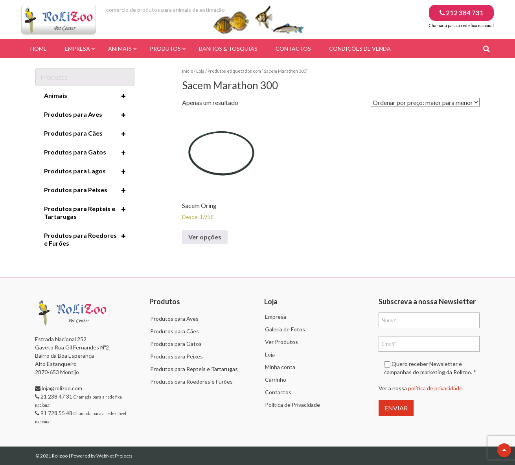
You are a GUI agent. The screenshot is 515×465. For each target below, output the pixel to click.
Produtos (165, 48)
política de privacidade (435, 388)
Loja (200, 71)
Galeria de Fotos (285, 329)
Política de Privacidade (292, 404)
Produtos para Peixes (85, 190)
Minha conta (280, 367)
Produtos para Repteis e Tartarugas (85, 212)
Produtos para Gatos (85, 152)
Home (38, 48)
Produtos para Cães (85, 133)
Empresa (77, 48)
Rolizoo (60, 456)
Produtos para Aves (85, 114)
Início (187, 71)
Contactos (293, 48)
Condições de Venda (360, 48)
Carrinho (275, 379)
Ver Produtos (281, 341)
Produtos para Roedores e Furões (85, 239)
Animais (120, 48)
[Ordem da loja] (425, 102)
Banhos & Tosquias (228, 48)
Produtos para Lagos (85, 171)
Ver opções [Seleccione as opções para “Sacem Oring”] (204, 237)
